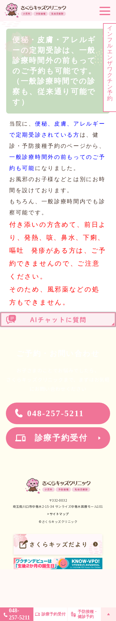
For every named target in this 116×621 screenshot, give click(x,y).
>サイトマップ (58, 513)
